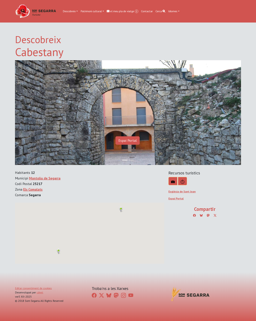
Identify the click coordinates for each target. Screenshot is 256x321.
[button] (58, 251)
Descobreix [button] (69, 11)
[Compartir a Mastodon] (208, 215)
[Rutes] (182, 181)
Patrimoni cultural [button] (91, 11)
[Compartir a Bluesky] (201, 215)
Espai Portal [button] (127, 140)
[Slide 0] (124, 160)
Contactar (147, 11)
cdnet (40, 292)
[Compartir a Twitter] (215, 215)
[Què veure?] (172, 181)
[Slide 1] (131, 160)
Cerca (160, 11)
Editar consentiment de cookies (33, 288)
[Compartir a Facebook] (194, 215)
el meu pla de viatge (122, 11)
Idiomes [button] (172, 11)
